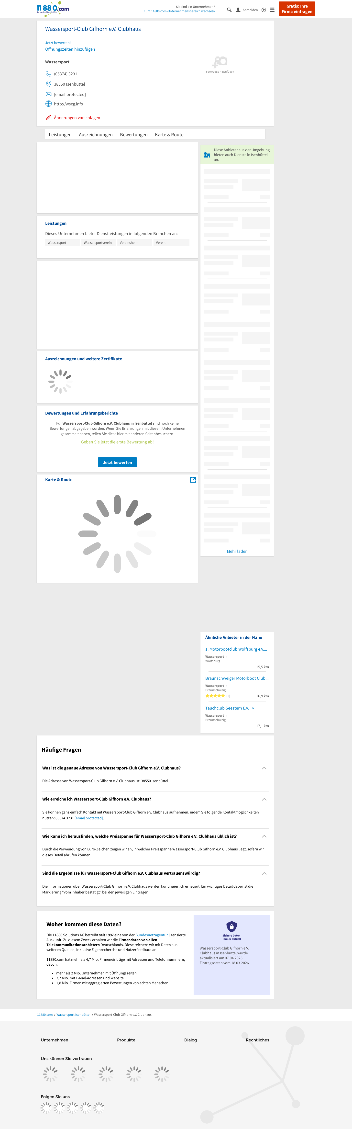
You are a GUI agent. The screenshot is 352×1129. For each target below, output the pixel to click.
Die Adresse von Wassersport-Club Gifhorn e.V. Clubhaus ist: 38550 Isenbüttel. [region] (105, 780)
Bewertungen (134, 134)
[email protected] (89, 817)
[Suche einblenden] (231, 9)
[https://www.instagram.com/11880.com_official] (59, 1108)
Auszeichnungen (96, 134)
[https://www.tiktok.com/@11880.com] (72, 1108)
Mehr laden (237, 551)
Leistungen (60, 134)
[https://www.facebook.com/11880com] (46, 1108)
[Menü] (274, 9)
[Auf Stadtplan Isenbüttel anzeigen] (193, 479)
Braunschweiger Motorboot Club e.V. (237, 678)
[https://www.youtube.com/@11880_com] (99, 1108)
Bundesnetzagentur (151, 934)
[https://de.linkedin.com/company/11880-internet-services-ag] (85, 1108)
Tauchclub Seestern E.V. (227, 708)
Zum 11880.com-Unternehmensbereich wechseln (179, 11)
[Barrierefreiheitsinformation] (266, 9)
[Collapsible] (264, 768)
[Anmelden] (249, 9)
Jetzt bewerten (117, 462)
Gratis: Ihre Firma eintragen (297, 8)
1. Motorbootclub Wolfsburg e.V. (234, 649)
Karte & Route (169, 134)
